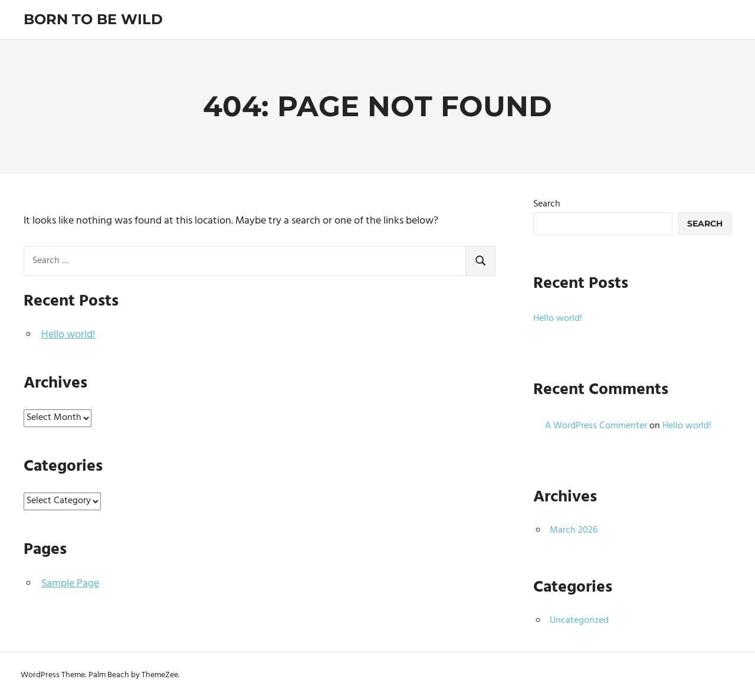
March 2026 (574, 530)
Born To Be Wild (93, 19)
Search (546, 204)
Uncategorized (579, 620)
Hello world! (68, 334)
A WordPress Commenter (596, 426)
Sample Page (70, 583)
